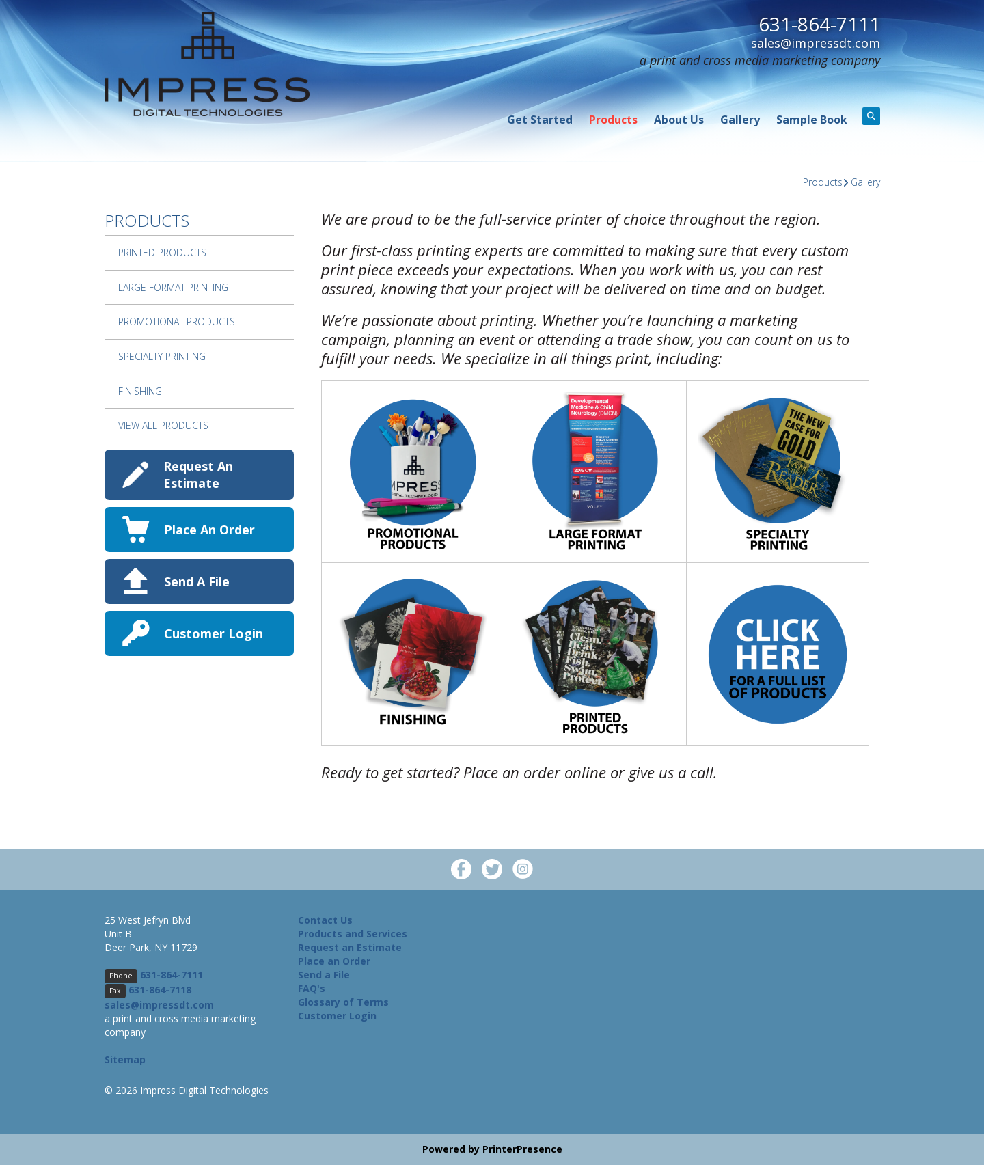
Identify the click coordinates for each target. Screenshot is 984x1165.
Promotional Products (176, 321)
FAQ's (311, 988)
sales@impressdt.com (815, 42)
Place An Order (209, 529)
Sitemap (125, 1059)
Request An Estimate (198, 474)
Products (613, 119)
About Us (679, 119)
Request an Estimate (350, 947)
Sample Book (811, 119)
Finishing (140, 391)
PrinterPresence (522, 1148)
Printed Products (162, 252)
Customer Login (213, 633)
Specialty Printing (162, 356)
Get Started (540, 119)
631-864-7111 (819, 24)
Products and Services (352, 933)
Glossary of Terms (343, 1002)
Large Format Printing (173, 287)
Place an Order (334, 961)
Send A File (197, 581)
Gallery (740, 119)
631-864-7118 (159, 989)
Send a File (324, 974)
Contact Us (325, 920)
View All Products (163, 425)
